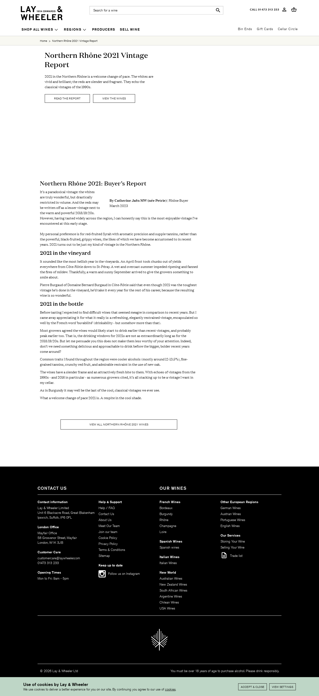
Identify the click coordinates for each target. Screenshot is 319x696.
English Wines (230, 526)
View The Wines (114, 98)
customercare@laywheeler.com (59, 558)
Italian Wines (168, 563)
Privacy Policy (108, 544)
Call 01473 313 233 (264, 9)
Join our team (108, 532)
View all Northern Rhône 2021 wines (118, 424)
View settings (282, 687)
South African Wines (173, 590)
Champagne (168, 526)
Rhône (164, 520)
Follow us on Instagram (124, 573)
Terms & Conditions (112, 550)
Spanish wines (169, 547)
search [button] (218, 10)
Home (43, 41)
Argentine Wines (171, 596)
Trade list (231, 555)
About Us (105, 520)
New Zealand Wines (173, 584)
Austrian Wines (230, 514)
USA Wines (167, 608)
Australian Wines (171, 578)
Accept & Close (252, 687)
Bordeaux (166, 508)
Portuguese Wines (232, 520)
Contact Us (106, 514)
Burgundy (166, 514)
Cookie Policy (108, 538)
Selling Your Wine (232, 547)
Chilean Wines (169, 602)
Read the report (67, 98)
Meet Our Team (109, 526)
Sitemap (104, 556)
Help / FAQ (107, 508)
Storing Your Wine (232, 541)
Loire (163, 532)
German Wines (230, 508)
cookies (170, 689)
